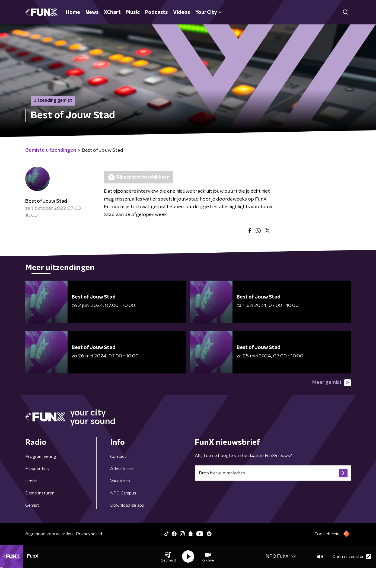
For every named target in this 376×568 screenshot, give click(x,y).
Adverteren (121, 469)
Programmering (40, 456)
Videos (181, 12)
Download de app (127, 505)
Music (133, 12)
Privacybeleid (89, 534)
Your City (208, 12)
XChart (112, 12)
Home (73, 12)
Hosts (31, 481)
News (91, 12)
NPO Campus (123, 493)
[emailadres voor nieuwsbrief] (273, 473)
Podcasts (156, 12)
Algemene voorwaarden (49, 534)
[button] (168, 556)
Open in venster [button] (351, 556)
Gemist (32, 505)
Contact (118, 456)
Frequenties (37, 469)
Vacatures (120, 481)
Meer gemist (331, 382)
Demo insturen (40, 493)
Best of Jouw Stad (46, 201)
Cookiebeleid (326, 534)
